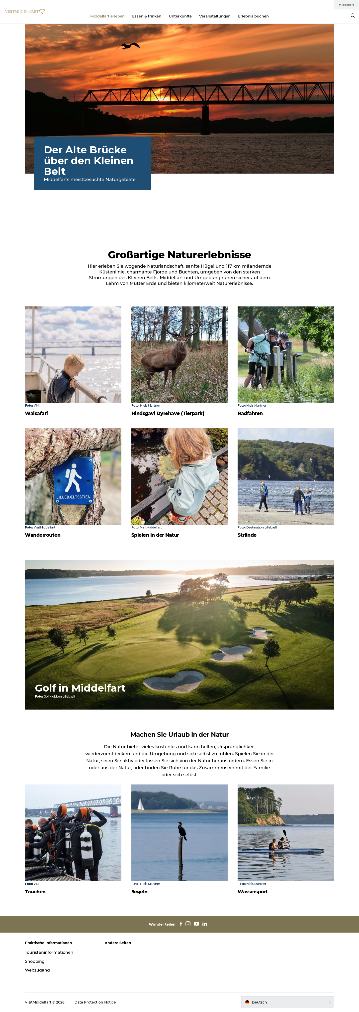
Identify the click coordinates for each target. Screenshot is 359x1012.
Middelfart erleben (107, 16)
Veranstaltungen (215, 16)
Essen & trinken (146, 16)
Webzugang (37, 970)
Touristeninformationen (49, 952)
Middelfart (346, 4)
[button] (287, 1002)
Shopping (35, 961)
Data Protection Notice (95, 1002)
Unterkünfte (180, 16)
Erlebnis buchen (253, 16)
